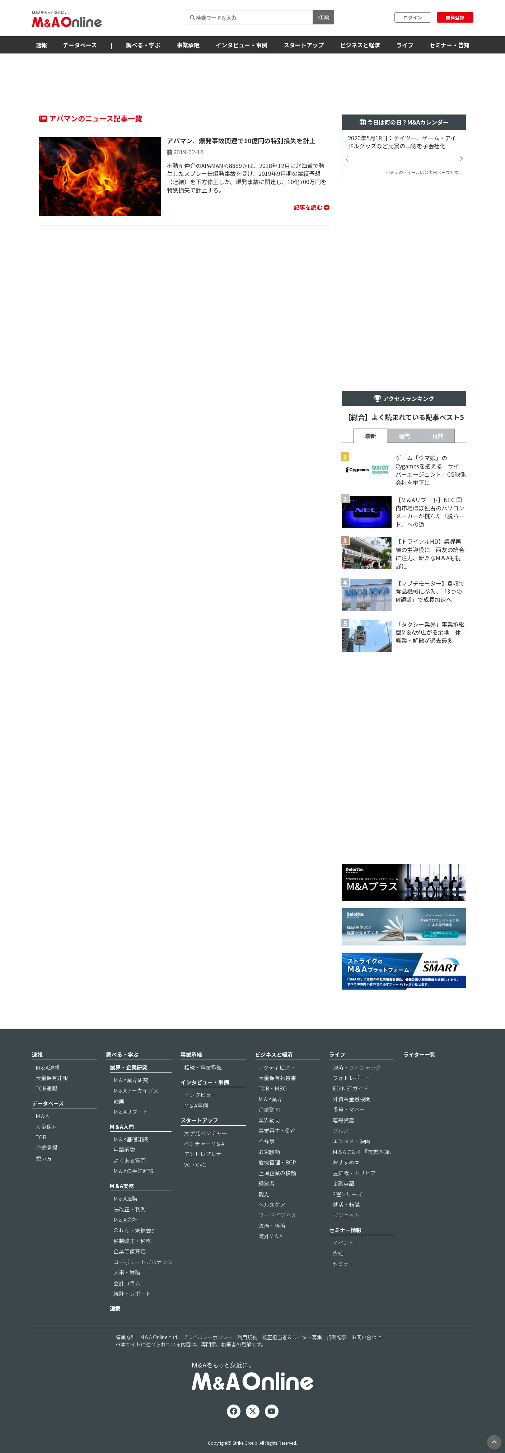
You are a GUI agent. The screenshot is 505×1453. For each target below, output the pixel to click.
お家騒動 (269, 1151)
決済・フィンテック (357, 1067)
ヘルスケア (271, 1204)
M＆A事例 (196, 1105)
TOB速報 (46, 1088)
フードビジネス (277, 1215)
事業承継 (188, 45)
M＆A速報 (48, 1067)
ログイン (412, 17)
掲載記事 (337, 1337)
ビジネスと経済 (360, 45)
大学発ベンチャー (205, 1133)
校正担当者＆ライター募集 (292, 1337)
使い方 (44, 1158)
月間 (438, 435)
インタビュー (200, 1094)
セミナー (343, 1263)
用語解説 (124, 1149)
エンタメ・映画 (351, 1141)
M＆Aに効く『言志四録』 (363, 1151)
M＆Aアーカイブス (136, 1090)
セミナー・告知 (449, 45)
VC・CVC (195, 1164)
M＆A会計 (125, 1219)
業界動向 (269, 1120)
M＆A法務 (125, 1198)
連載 (115, 1308)
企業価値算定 (129, 1251)
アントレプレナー (205, 1154)
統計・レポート (132, 1293)
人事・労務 (126, 1272)
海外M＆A (270, 1236)
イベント (343, 1242)
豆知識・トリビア (354, 1173)
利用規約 (247, 1337)
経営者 (266, 1183)
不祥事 (266, 1141)
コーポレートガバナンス (143, 1262)
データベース (80, 45)
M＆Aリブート (130, 1111)
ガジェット (346, 1215)
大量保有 (46, 1126)
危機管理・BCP (277, 1162)
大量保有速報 (52, 1077)
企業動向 (269, 1109)
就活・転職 (346, 1204)
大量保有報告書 (277, 1077)
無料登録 (455, 17)
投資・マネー (349, 1109)
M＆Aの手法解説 (133, 1170)
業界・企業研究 (129, 1067)
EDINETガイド (351, 1088)
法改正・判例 (129, 1209)
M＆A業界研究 (130, 1080)
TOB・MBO (272, 1088)
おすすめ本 (346, 1162)
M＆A (42, 1116)
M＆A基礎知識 (130, 1139)
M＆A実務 (122, 1186)
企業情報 (46, 1147)
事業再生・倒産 (277, 1130)
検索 (323, 17)
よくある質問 (129, 1160)
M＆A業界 (270, 1099)
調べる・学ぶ (143, 45)
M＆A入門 (122, 1126)
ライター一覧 (419, 1054)
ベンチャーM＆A (204, 1143)
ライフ (404, 45)
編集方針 (126, 1337)
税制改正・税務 (132, 1240)
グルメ (341, 1130)
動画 (118, 1101)
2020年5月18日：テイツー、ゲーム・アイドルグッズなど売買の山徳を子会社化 (402, 142)
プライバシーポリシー (207, 1337)
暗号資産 (343, 1120)
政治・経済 (271, 1225)
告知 (338, 1253)
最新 (370, 435)
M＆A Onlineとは (159, 1337)
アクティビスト (276, 1067)
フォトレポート (351, 1077)
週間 (404, 435)
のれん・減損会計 (134, 1230)
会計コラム (126, 1283)
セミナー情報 (345, 1230)
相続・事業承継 (203, 1067)
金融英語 (343, 1183)
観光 (263, 1194)
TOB (41, 1137)
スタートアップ (304, 45)
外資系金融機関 (351, 1099)
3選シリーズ (347, 1194)
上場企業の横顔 (277, 1173)
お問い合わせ (366, 1337)
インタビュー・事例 (241, 45)
